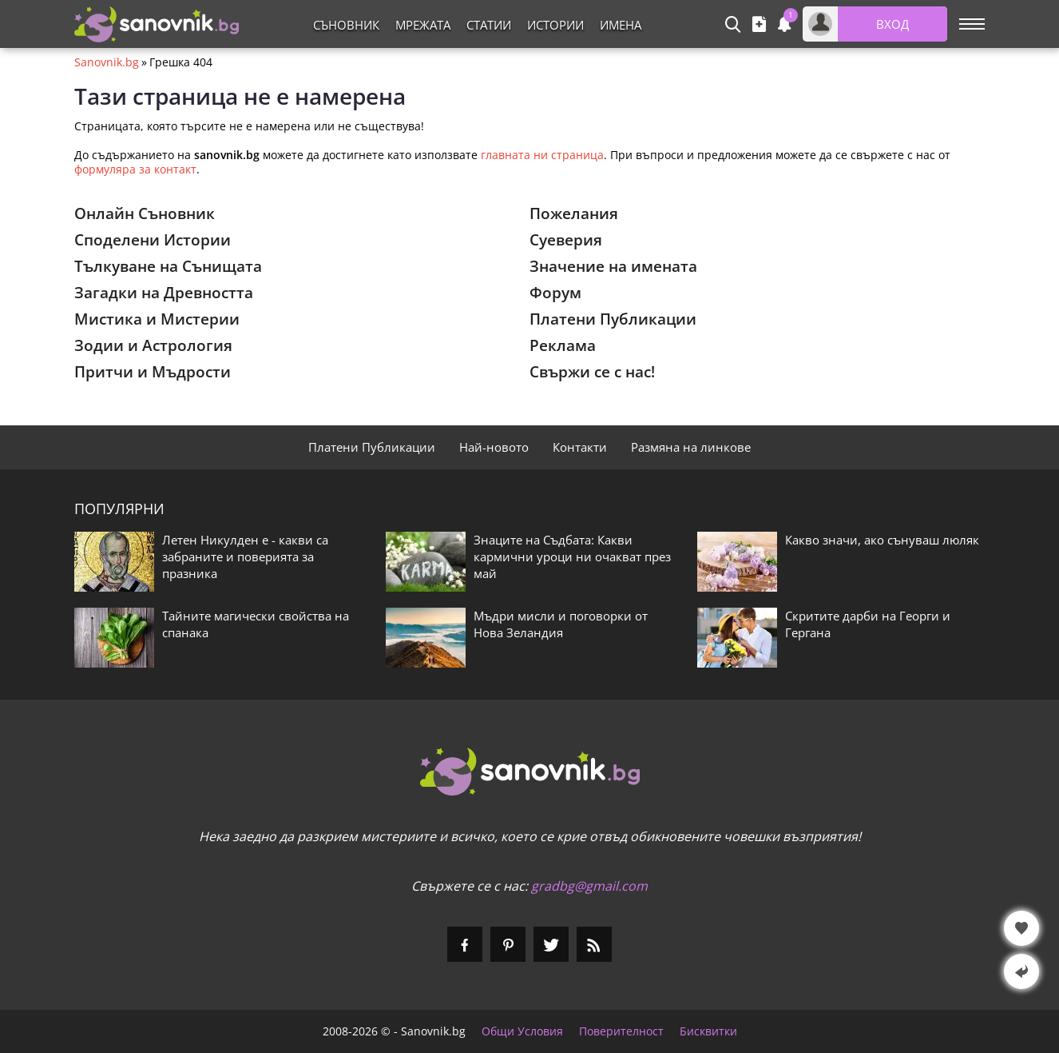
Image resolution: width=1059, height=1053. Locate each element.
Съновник (346, 25)
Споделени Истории (152, 239)
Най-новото (494, 447)
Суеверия (566, 239)
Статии (488, 25)
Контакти (580, 447)
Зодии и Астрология (153, 345)
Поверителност (621, 1031)
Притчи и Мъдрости (152, 371)
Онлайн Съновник (144, 213)
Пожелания (574, 213)
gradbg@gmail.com (589, 886)
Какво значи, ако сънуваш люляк (882, 540)
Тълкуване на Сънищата (168, 266)
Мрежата (422, 25)
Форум (555, 292)
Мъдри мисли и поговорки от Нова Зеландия (561, 624)
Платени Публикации (613, 319)
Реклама (563, 345)
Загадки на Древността (163, 292)
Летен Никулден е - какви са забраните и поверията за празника (245, 556)
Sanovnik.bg (106, 62)
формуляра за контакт (135, 169)
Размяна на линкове (691, 447)
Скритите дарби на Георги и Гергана (867, 624)
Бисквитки (708, 1031)
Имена (620, 25)
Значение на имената (613, 266)
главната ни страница (542, 154)
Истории (555, 25)
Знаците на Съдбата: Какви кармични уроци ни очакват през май (572, 556)
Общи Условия (522, 1031)
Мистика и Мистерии (157, 319)
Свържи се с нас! (592, 371)
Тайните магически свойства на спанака (255, 624)
